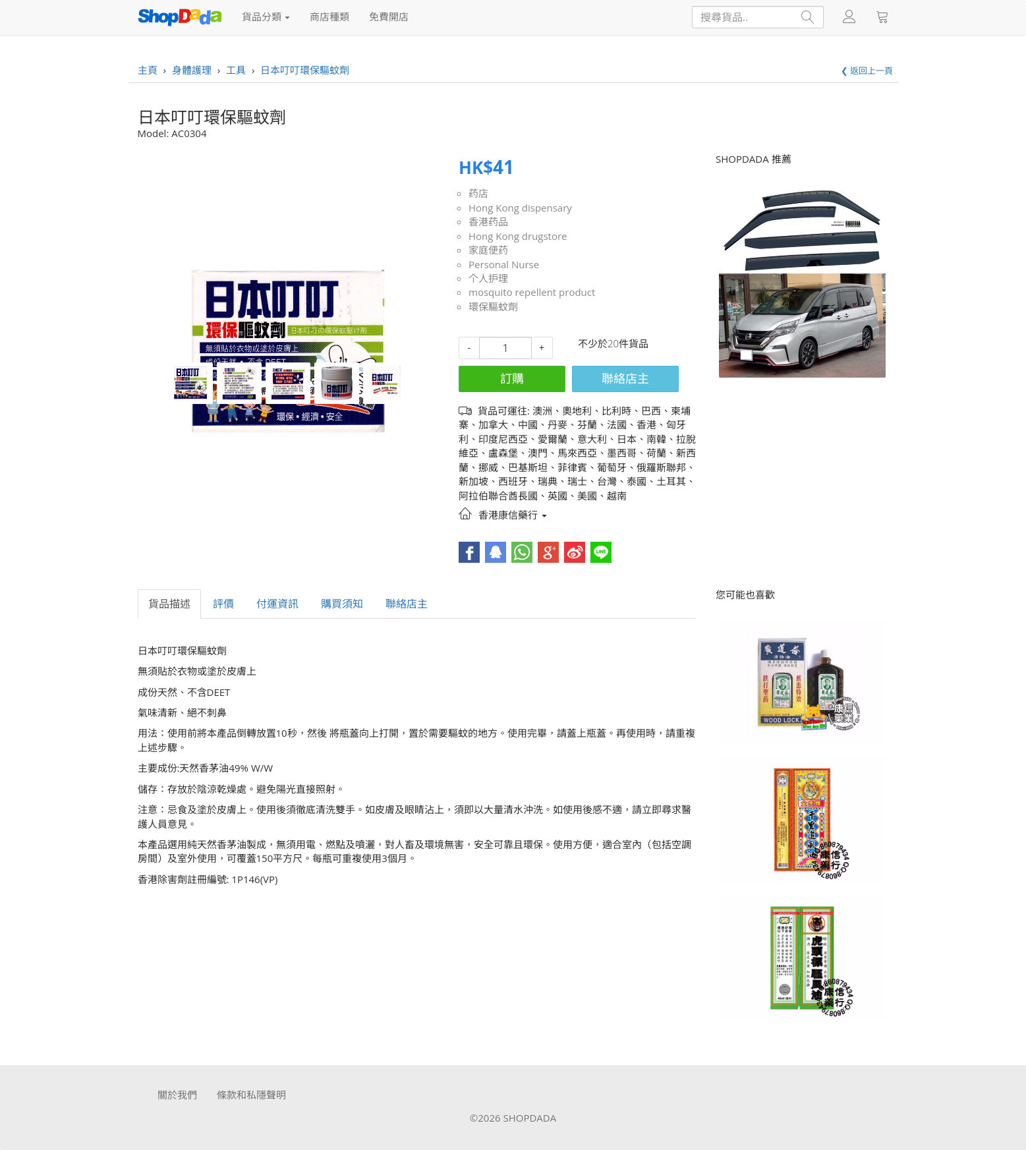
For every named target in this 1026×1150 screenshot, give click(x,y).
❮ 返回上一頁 (867, 70)
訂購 (512, 378)
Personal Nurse (504, 264)
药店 (478, 193)
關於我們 (177, 1094)
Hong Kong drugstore (518, 236)
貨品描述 (169, 603)
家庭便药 (488, 249)
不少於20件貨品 (613, 343)
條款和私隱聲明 (251, 1094)
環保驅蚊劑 (493, 306)
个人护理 (488, 278)
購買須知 (342, 603)
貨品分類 (266, 16)
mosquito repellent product (532, 292)
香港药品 (488, 221)
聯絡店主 (625, 378)
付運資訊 (277, 603)
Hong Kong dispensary (520, 207)
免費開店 (389, 16)
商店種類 (329, 16)
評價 (223, 603)
